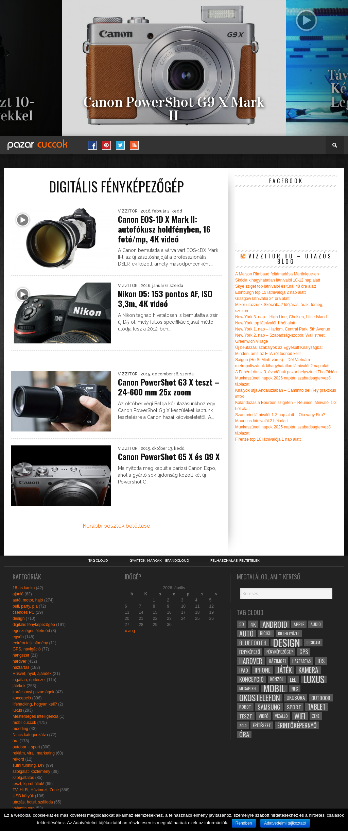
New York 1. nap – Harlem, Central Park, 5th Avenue (282, 329)
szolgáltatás (23, 777)
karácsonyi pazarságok (33, 692)
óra (15, 741)
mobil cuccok (24, 722)
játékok (19, 685)
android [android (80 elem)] (274, 624)
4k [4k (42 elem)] (253, 624)
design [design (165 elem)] (286, 642)
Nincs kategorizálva (30, 734)
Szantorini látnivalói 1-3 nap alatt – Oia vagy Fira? (280, 414)
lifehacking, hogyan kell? (35, 704)
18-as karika (24, 588)
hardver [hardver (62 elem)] (250, 661)
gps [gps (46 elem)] (303, 652)
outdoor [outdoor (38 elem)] (320, 697)
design (18, 618)
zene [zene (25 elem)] (315, 716)
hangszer (21, 655)
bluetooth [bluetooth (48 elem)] (252, 642)
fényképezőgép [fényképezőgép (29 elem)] (279, 651)
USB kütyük (23, 796)
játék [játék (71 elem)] (284, 670)
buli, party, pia (25, 606)
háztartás (21, 667)
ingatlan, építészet (29, 679)
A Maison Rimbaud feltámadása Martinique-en (277, 274)
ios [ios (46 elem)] (321, 661)
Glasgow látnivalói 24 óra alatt (262, 298)
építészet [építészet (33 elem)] (262, 725)
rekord (18, 759)
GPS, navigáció (27, 649)
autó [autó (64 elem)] (246, 633)
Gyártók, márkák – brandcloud (159, 560)
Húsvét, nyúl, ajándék (32, 673)
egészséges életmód (31, 630)
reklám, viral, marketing (34, 753)
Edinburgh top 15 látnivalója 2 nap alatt (270, 292)
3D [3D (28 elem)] (241, 624)
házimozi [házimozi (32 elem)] (277, 661)
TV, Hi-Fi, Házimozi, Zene (36, 789)
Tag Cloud (98, 560)
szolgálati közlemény (31, 771)
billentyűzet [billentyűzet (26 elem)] (289, 633)
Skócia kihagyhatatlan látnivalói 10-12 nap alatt (277, 280)
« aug (130, 630)
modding (20, 728)
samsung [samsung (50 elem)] (269, 707)
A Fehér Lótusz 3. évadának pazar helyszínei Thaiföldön (286, 372)
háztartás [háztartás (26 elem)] (301, 661)
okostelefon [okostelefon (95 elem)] (259, 697)
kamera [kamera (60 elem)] (308, 670)
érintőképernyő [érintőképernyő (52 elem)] (297, 725)
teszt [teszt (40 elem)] (245, 716)
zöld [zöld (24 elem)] (242, 725)
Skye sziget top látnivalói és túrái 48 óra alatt (275, 286)
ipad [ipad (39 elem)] (243, 670)
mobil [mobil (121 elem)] (274, 688)
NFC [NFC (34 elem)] (295, 688)
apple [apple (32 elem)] (299, 624)
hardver (20, 661)
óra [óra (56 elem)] (244, 734)
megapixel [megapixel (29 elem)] (248, 688)
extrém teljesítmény (30, 643)
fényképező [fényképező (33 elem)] (249, 651)
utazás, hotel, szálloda (33, 802)
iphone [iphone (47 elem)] (263, 670)
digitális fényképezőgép (34, 624)
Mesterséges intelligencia (35, 716)
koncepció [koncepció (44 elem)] (251, 679)
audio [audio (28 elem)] (316, 624)
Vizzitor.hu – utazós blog (290, 259)
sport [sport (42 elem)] (294, 707)
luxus (17, 710)
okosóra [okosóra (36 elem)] (295, 697)
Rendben (244, 823)
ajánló (18, 594)
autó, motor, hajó (28, 600)
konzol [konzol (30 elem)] (276, 679)
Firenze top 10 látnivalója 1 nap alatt (268, 439)
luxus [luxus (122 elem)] (313, 679)
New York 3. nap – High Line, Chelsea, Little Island (281, 317)
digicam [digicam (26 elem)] (313, 642)
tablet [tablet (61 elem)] (317, 707)
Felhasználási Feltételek (235, 560)
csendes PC (24, 612)
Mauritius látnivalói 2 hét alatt (261, 421)
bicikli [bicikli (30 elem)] (266, 633)
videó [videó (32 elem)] (263, 716)
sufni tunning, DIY (29, 765)
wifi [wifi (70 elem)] (300, 716)
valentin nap (24, 808)
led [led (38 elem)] (293, 679)
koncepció (22, 698)
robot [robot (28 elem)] (245, 707)
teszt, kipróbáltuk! (28, 783)
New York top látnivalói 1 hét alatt (265, 323)
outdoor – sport (26, 747)
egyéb (18, 636)
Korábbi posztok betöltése (116, 526)
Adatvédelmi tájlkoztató (285, 823)
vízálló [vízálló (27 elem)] (281, 716)
